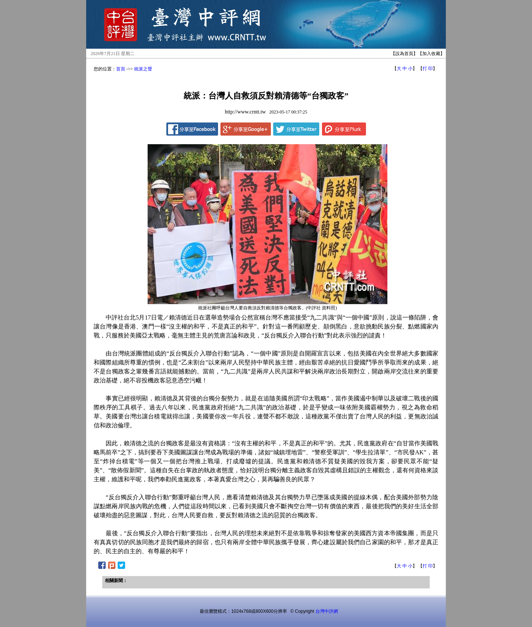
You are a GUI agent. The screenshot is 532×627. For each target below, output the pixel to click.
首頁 (120, 69)
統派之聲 (143, 69)
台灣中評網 (326, 611)
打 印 (428, 68)
